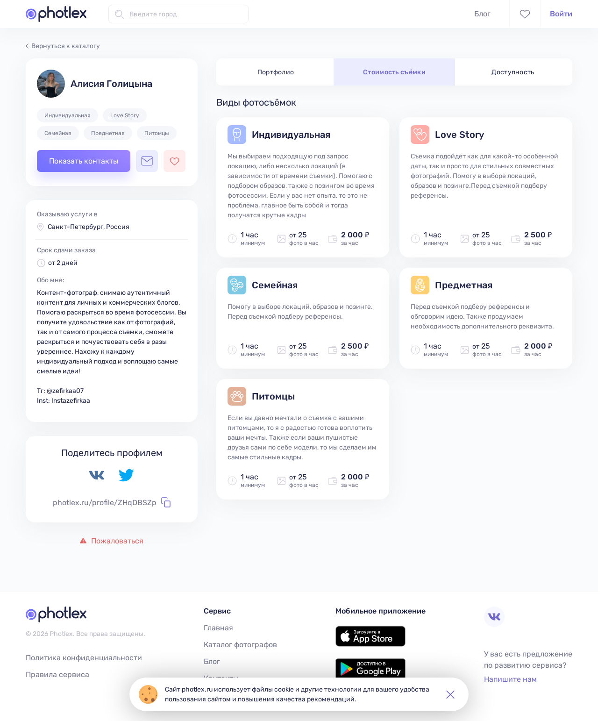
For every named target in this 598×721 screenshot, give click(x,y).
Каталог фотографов (240, 644)
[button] (450, 694)
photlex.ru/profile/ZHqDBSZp (112, 502)
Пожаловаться (111, 540)
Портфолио (275, 72)
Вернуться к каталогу (63, 46)
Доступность (512, 72)
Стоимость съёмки (394, 72)
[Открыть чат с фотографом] (147, 161)
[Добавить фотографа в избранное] (174, 161)
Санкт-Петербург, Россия (88, 227)
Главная (218, 627)
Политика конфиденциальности (84, 657)
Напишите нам (510, 679)
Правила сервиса (57, 674)
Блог (482, 13)
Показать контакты (83, 161)
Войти (561, 13)
